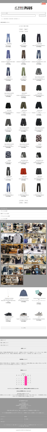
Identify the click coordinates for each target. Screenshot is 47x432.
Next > (26, 29)
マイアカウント (3, 416)
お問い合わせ (3, 421)
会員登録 (25, 416)
